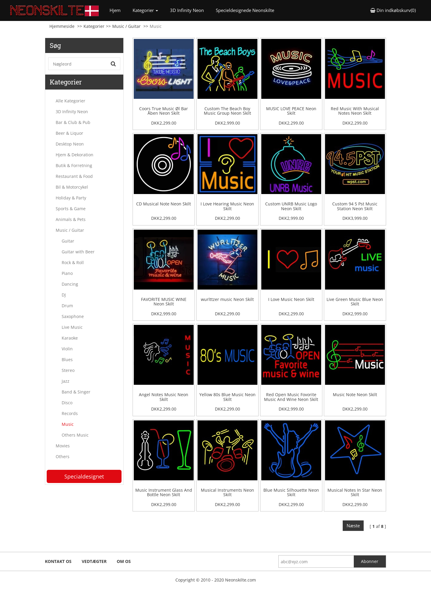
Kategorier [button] (145, 10)
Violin (67, 349)
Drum (67, 305)
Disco (67, 402)
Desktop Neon (70, 144)
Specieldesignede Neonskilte (245, 10)
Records (70, 413)
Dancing (70, 284)
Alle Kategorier (70, 101)
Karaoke (70, 338)
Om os (124, 561)
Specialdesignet (84, 476)
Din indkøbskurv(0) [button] (393, 10)
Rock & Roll (73, 262)
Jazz (65, 381)
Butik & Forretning (74, 165)
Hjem (118, 10)
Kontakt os (58, 561)
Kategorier (94, 26)
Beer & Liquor (69, 133)
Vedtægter (94, 561)
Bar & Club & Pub (73, 122)
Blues (67, 359)
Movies (63, 446)
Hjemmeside (62, 26)
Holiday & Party (71, 198)
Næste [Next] (353, 526)
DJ (64, 295)
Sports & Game (71, 208)
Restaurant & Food (74, 176)
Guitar (68, 241)
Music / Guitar (126, 26)
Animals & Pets (71, 219)
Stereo (68, 370)
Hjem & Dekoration (74, 155)
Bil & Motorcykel (72, 187)
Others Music (75, 435)
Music (68, 424)
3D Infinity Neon (187, 10)
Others (62, 456)
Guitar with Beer (78, 252)
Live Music (72, 327)
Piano (67, 273)
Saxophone (73, 316)
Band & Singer (76, 392)
